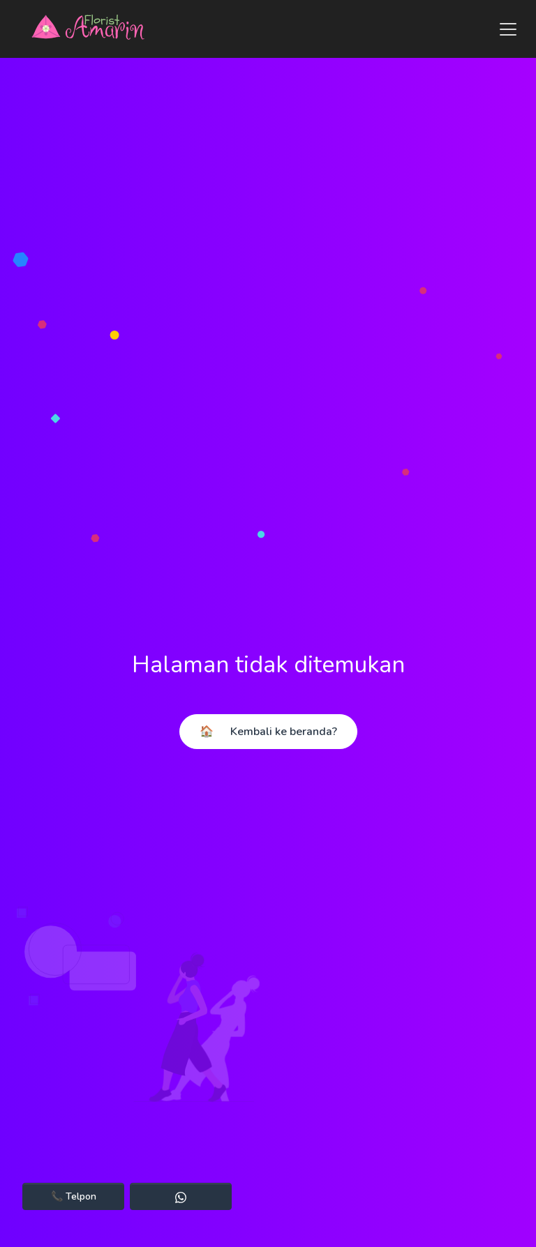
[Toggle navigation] (504, 29)
